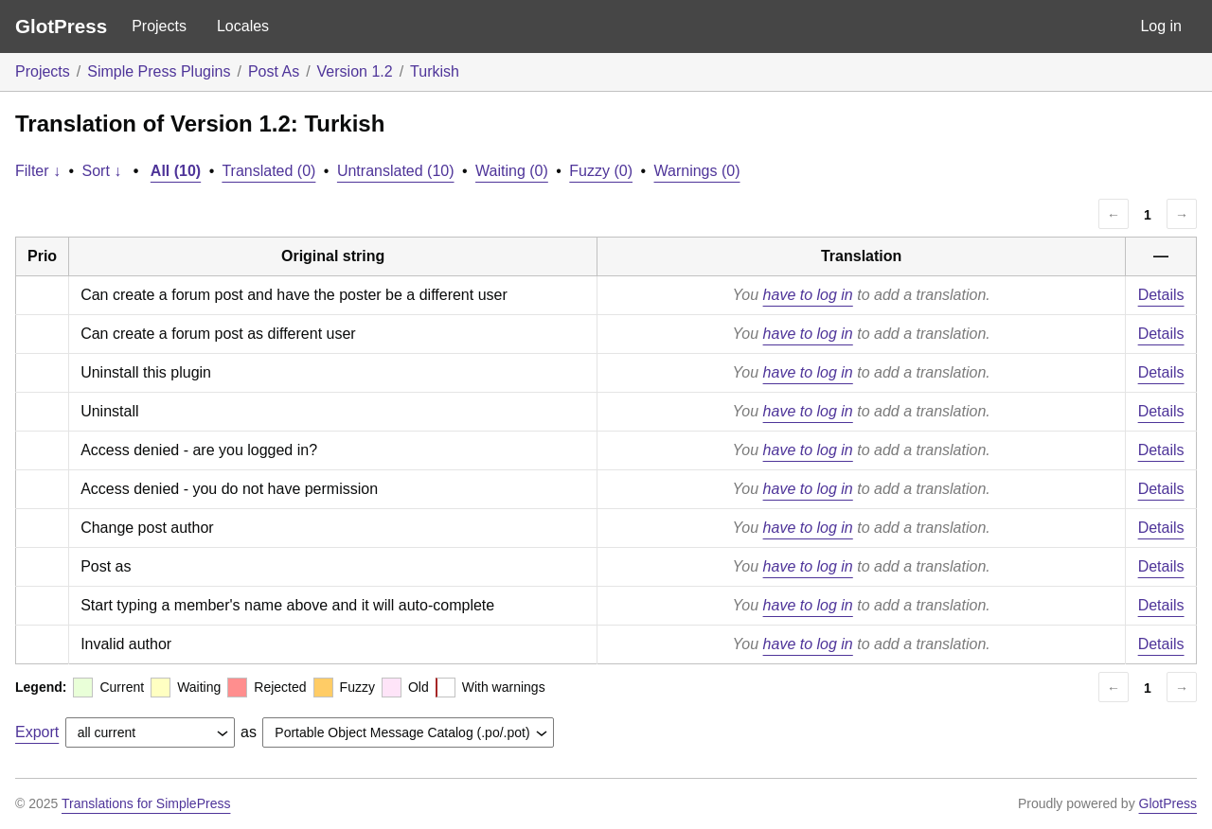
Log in (1161, 26)
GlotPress (61, 26)
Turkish (434, 71)
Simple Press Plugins (158, 71)
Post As (273, 71)
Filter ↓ (38, 171)
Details (1161, 295)
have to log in (808, 295)
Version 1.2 (355, 71)
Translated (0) (268, 171)
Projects (159, 26)
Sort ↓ (102, 171)
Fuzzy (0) (601, 171)
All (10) (176, 171)
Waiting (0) (511, 171)
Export (37, 732)
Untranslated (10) (395, 171)
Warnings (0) (697, 171)
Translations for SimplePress (146, 803)
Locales (243, 26)
